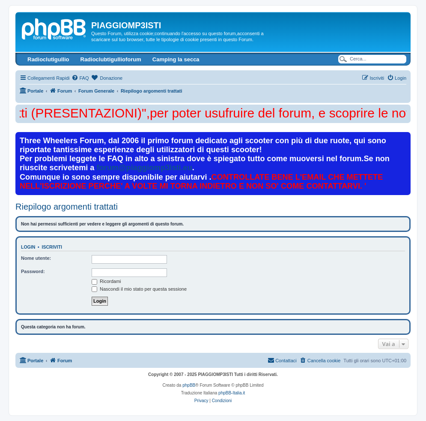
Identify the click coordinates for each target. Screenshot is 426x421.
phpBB (188, 385)
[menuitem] (80, 78)
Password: (33, 271)
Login (28, 247)
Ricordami (106, 281)
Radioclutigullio (48, 59)
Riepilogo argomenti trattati (66, 206)
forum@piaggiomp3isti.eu (144, 167)
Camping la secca (176, 59)
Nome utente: (36, 258)
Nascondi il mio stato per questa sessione (139, 289)
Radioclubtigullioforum (110, 59)
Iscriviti (52, 247)
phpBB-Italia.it (231, 393)
